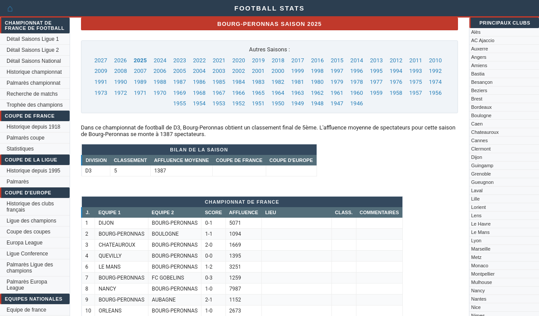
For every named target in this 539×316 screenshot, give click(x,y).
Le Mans (480, 232)
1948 (317, 103)
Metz (476, 257)
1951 (258, 103)
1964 (277, 93)
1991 (101, 82)
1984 (238, 82)
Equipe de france (26, 310)
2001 (258, 71)
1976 (396, 82)
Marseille (480, 248)
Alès (475, 32)
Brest (477, 98)
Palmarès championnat (33, 83)
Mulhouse (481, 282)
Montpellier (483, 273)
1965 (258, 93)
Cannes (479, 140)
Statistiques (20, 149)
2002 (238, 71)
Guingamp (482, 165)
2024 (160, 60)
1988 (160, 82)
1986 (199, 82)
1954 (199, 103)
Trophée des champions (35, 105)
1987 (179, 82)
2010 (435, 60)
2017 (297, 60)
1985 (218, 82)
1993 (415, 71)
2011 (415, 60)
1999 (297, 71)
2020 (239, 60)
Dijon (476, 157)
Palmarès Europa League (27, 285)
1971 (140, 93)
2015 (337, 60)
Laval (477, 190)
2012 (396, 60)
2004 (199, 71)
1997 (337, 71)
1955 (179, 103)
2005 (179, 71)
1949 (297, 103)
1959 (376, 93)
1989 (140, 82)
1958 (396, 93)
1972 (120, 93)
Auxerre (479, 48)
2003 (218, 71)
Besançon (482, 82)
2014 (356, 60)
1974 (435, 82)
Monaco (479, 265)
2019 (258, 60)
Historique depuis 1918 (33, 127)
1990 (120, 82)
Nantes (478, 299)
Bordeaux (481, 107)
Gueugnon (482, 182)
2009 (101, 71)
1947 (337, 103)
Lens (476, 215)
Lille (475, 198)
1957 (415, 93)
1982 (277, 82)
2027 (101, 60)
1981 (297, 82)
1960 (356, 93)
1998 (317, 71)
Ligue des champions (31, 221)
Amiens (479, 65)
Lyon (476, 240)
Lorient (478, 207)
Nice (476, 307)
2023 (179, 60)
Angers (478, 57)
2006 (160, 71)
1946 (356, 103)
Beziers (479, 90)
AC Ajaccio (482, 40)
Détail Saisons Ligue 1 (33, 39)
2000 (277, 71)
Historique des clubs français (30, 207)
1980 (317, 82)
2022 (199, 60)
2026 (120, 60)
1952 (238, 103)
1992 (435, 71)
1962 (317, 93)
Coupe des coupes (28, 232)
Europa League (24, 243)
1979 (337, 82)
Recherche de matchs (32, 94)
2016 (317, 60)
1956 (435, 93)
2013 (376, 60)
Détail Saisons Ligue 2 (33, 50)
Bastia (478, 73)
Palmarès (18, 182)
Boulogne (481, 115)
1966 (238, 93)
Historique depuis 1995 (33, 171)
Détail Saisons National (34, 61)
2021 (219, 60)
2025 (140, 60)
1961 (337, 93)
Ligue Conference (27, 254)
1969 (179, 93)
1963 (297, 93)
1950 (277, 103)
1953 (218, 103)
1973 (101, 93)
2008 (120, 71)
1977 (376, 82)
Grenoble (481, 173)
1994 (396, 71)
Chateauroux (485, 132)
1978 (356, 82)
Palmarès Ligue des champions (30, 268)
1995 (376, 71)
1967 (218, 93)
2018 (277, 60)
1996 (356, 71)
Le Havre (481, 223)
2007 (140, 71)
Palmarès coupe (26, 138)
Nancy (478, 290)
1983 (258, 82)
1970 (160, 93)
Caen (477, 123)
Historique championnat (34, 72)
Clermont (481, 148)
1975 (415, 82)
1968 (199, 93)
